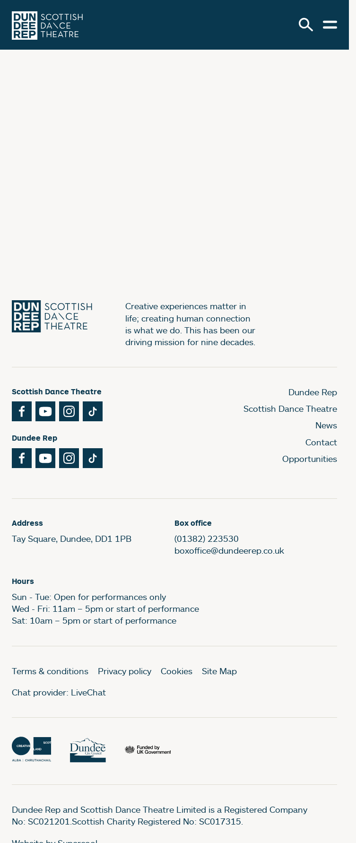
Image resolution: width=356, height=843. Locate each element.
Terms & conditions (50, 671)
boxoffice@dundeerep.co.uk (229, 550)
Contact (321, 442)
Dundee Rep (312, 392)
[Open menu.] (330, 24)
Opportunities (309, 458)
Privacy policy (124, 671)
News (326, 425)
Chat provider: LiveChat (59, 692)
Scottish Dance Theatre (290, 408)
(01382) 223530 (206, 538)
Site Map (219, 671)
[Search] (306, 24)
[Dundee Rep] (47, 25)
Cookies (176, 671)
